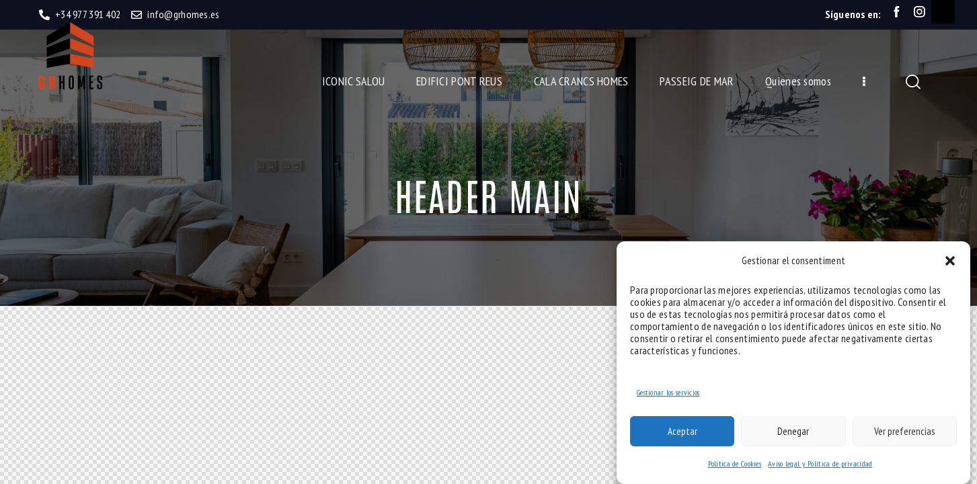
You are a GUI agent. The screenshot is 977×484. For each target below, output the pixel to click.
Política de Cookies (734, 463)
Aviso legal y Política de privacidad (820, 463)
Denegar (793, 431)
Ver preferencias (904, 431)
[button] (950, 261)
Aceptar (682, 431)
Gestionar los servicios (668, 392)
